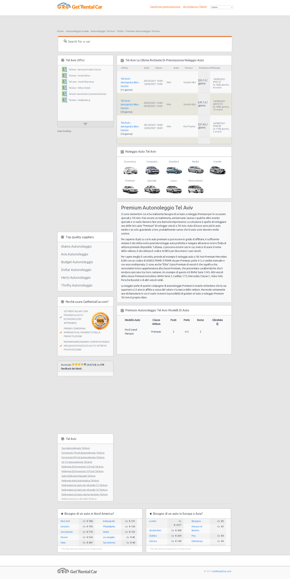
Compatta (152, 167)
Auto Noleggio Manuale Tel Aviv (79, 476)
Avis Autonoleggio (74, 254)
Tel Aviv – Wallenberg (79, 100)
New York (65, 521)
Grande (217, 167)
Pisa (194, 535)
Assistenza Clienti (195, 7)
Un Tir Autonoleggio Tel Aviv (77, 462)
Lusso (174, 186)
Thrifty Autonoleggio (76, 285)
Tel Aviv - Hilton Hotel (79, 88)
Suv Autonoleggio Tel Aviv (76, 448)
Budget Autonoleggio (77, 262)
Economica (130, 167)
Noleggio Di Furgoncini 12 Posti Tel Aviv (83, 466)
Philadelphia (109, 526)
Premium (130, 186)
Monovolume (195, 186)
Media (195, 167)
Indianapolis (109, 521)
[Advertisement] (145, 21)
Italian (215, 7)
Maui (63, 542)
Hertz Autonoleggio (76, 277)
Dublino (153, 535)
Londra (152, 521)
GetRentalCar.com (221, 571)
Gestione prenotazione (165, 7)
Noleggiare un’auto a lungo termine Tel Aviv (85, 494)
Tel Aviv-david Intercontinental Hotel (87, 94)
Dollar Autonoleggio (76, 270)
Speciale (152, 186)
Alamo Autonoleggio (76, 246)
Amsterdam (155, 530)
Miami (106, 531)
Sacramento (67, 531)
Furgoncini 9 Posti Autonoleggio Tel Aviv (83, 457)
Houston (65, 526)
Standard (174, 167)
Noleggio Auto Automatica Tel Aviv (80, 480)
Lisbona (153, 541)
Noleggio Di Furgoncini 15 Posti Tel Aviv (83, 471)
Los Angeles (109, 537)
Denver (64, 537)
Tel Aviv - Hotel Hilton (79, 75)
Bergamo (196, 521)
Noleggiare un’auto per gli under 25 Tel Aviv (85, 489)
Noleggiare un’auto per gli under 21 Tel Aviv (85, 485)
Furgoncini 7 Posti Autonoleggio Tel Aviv (83, 452)
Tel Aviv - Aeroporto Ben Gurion (85, 69)
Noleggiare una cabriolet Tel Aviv (79, 499)
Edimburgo (197, 541)
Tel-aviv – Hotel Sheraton (81, 82)
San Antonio (109, 542)
